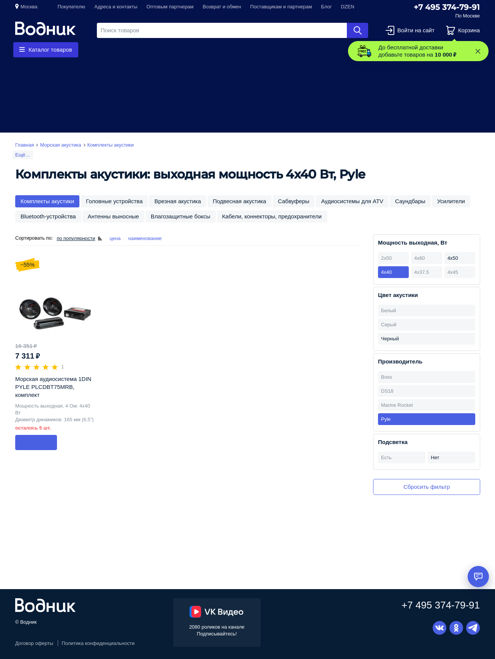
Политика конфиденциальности (98, 643)
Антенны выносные (113, 216)
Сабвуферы (294, 201)
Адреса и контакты (115, 6)
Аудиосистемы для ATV (352, 201)
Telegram (473, 628)
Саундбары (410, 201)
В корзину (36, 442)
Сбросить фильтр (426, 487)
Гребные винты (126, 49)
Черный (390, 338)
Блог (326, 6)
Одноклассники (456, 628)
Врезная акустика (177, 201)
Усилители (451, 201)
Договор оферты (34, 643)
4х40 (386, 272)
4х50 (453, 258)
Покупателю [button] (71, 6)
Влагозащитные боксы (180, 216)
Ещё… (22, 155)
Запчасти (180, 49)
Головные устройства (114, 201)
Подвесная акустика (239, 201)
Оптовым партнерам (170, 6)
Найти (357, 30)
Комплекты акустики (47, 201)
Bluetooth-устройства (48, 216)
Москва (29, 6)
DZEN (347, 6)
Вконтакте (439, 628)
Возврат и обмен (222, 6)
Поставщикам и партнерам (281, 6)
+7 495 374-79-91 (447, 7)
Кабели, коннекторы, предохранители (272, 216)
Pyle (386, 419)
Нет (435, 457)
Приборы (226, 49)
